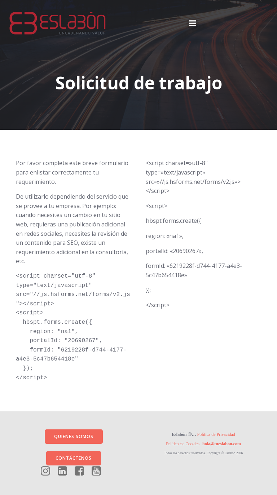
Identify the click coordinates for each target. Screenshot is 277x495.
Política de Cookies (182, 443)
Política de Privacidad (216, 434)
